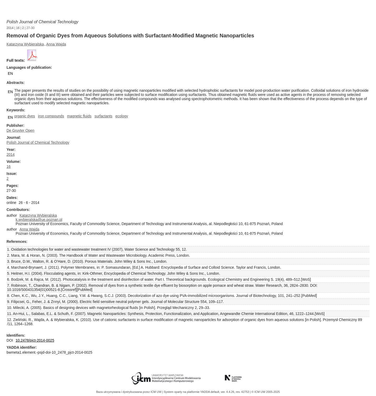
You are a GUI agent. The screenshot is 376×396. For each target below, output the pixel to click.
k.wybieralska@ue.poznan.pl (39, 219)
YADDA (205, 391)
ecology (121, 116)
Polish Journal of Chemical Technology (42, 22)
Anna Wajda (56, 44)
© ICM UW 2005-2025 (265, 391)
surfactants (103, 116)
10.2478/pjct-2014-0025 (35, 340)
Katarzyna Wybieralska (25, 44)
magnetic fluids (79, 116)
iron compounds (51, 116)
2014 (10, 28)
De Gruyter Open (20, 130)
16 (18, 28)
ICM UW (156, 391)
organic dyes (24, 116)
